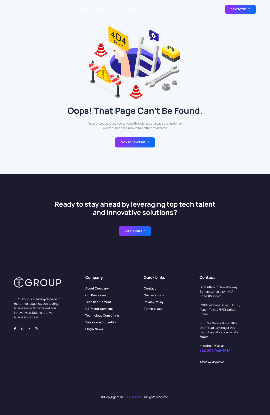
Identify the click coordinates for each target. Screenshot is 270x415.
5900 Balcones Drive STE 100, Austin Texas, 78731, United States (220, 309)
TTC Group (134, 397)
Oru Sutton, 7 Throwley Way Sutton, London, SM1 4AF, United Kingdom (218, 291)
